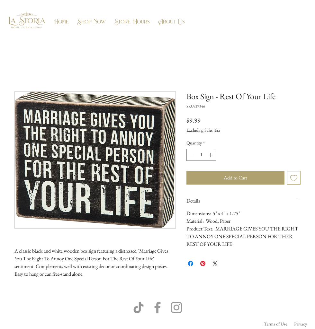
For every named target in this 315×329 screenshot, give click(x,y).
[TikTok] (138, 307)
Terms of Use (275, 324)
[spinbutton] (201, 154)
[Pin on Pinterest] (203, 263)
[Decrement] (191, 154)
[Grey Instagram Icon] (176, 307)
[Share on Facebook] (190, 263)
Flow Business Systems (193, 323)
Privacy (300, 324)
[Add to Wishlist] (294, 178)
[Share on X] (215, 263)
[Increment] (211, 154)
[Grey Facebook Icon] (157, 307)
